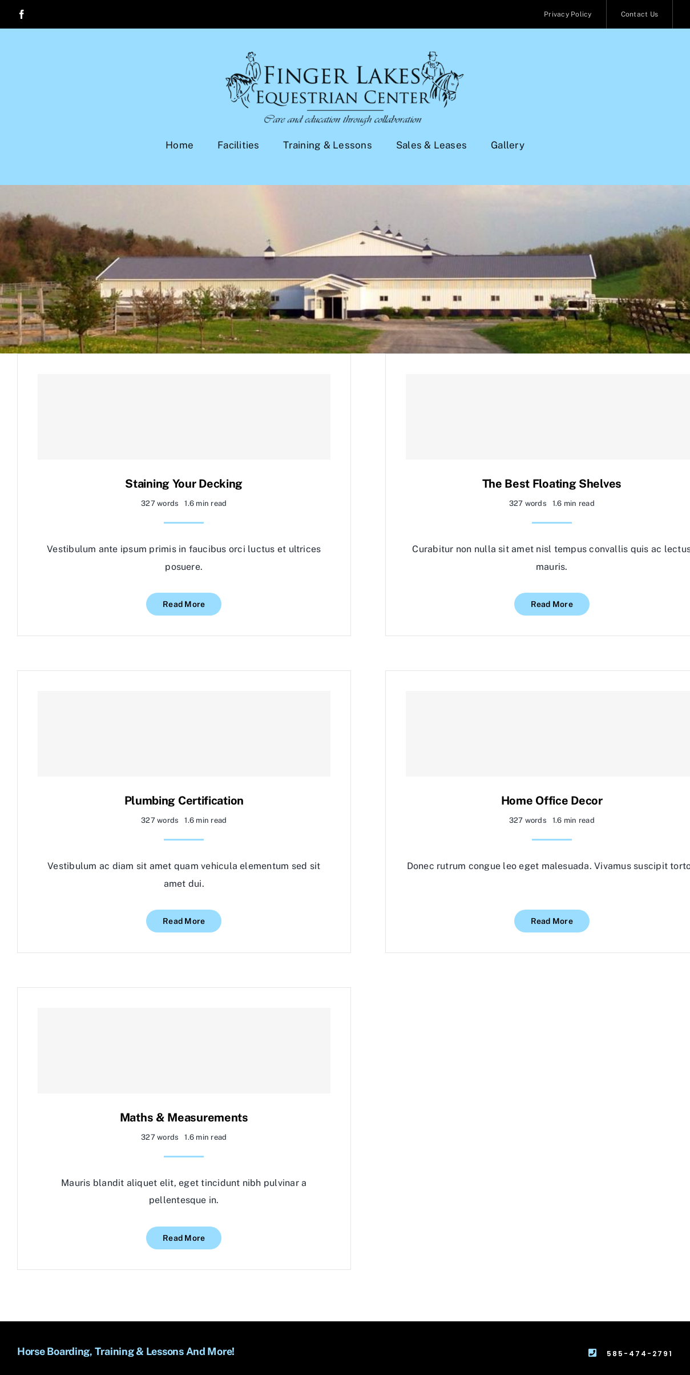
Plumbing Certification (184, 800)
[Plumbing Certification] (184, 734)
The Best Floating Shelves (552, 484)
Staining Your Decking (184, 484)
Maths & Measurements (184, 1117)
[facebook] (21, 14)
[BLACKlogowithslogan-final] (345, 55)
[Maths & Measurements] (184, 1050)
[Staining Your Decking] (184, 417)
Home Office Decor (552, 800)
